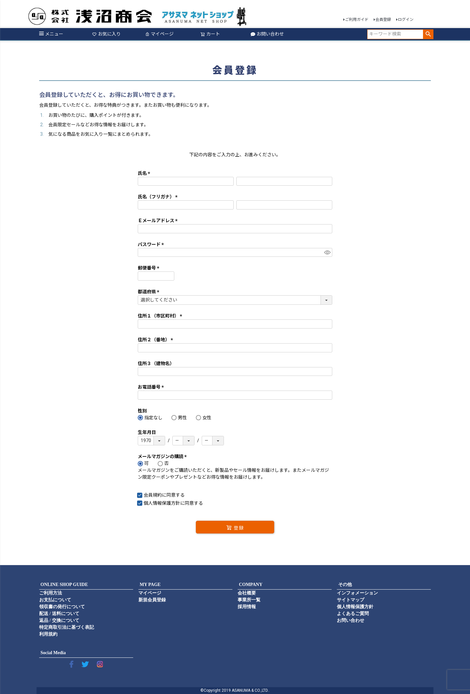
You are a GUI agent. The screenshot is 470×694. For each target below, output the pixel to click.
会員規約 (153, 495)
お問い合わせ (267, 34)
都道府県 (150, 291)
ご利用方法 (50, 593)
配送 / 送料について (59, 613)
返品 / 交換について (59, 620)
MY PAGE (150, 584)
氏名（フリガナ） (159, 196)
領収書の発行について (62, 606)
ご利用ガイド (356, 19)
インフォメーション (357, 593)
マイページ (159, 34)
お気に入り (106, 34)
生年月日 (147, 432)
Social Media (53, 652)
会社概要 (247, 593)
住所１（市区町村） (161, 315)
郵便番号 (150, 267)
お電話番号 (152, 387)
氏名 (145, 173)
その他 (345, 584)
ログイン (406, 19)
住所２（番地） (156, 339)
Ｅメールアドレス (159, 220)
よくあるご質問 (353, 613)
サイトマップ (350, 599)
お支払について (55, 599)
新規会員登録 (152, 599)
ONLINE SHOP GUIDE (64, 584)
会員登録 (383, 19)
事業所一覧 (249, 599)
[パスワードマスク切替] (327, 252)
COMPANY (250, 584)
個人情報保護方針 (162, 503)
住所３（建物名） (156, 363)
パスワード (152, 244)
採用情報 (247, 606)
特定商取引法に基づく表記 (66, 627)
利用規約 (48, 634)
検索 (428, 34)
